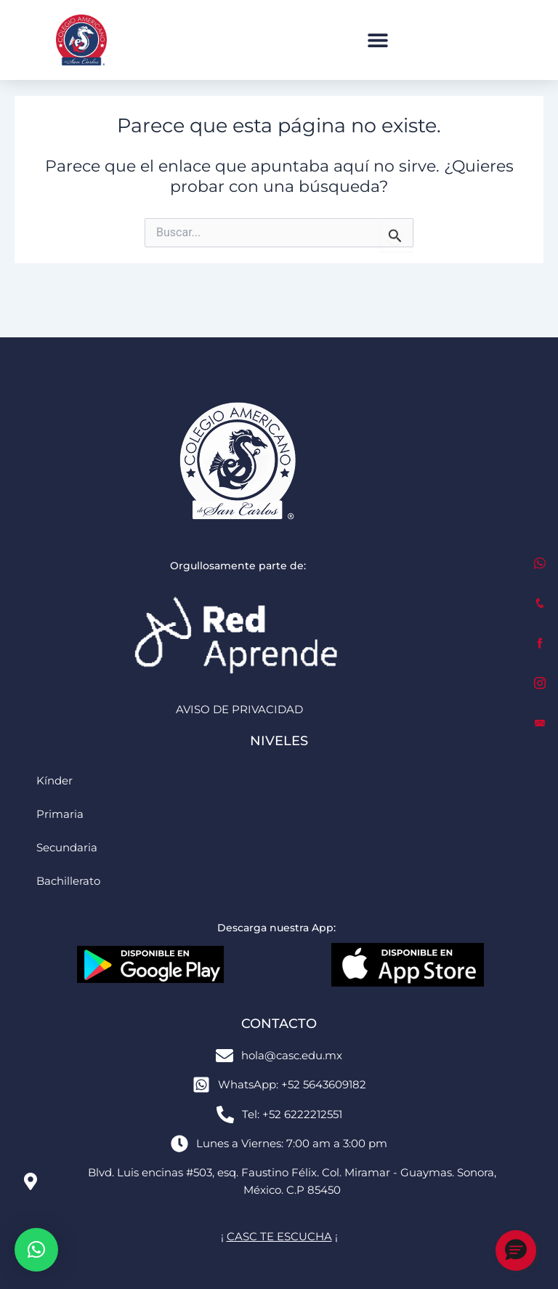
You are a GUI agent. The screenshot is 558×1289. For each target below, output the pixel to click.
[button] (377, 40)
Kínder (54, 780)
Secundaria (66, 847)
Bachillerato (68, 881)
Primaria (60, 814)
